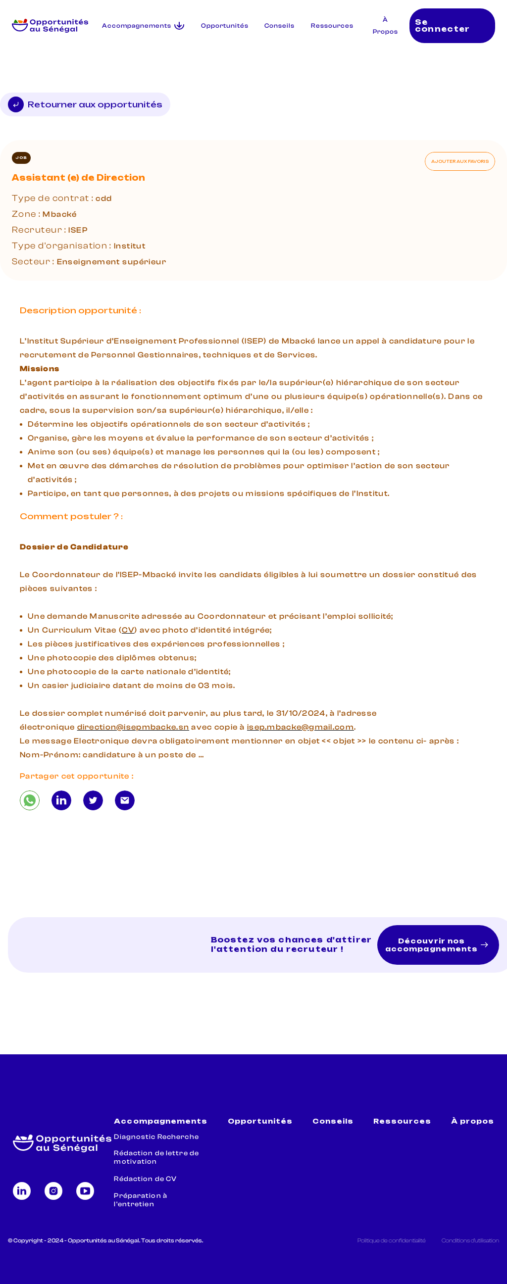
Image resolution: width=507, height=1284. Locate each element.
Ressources (332, 25)
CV (128, 630)
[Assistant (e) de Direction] (30, 800)
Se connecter (442, 26)
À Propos (385, 25)
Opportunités (225, 25)
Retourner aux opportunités (85, 104)
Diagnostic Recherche (156, 1137)
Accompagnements (160, 1121)
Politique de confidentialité (391, 1240)
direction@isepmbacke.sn (133, 727)
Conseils (279, 25)
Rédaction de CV (145, 1179)
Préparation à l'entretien (140, 1200)
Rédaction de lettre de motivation (156, 1157)
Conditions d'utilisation (470, 1240)
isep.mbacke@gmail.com (300, 727)
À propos (472, 1121)
